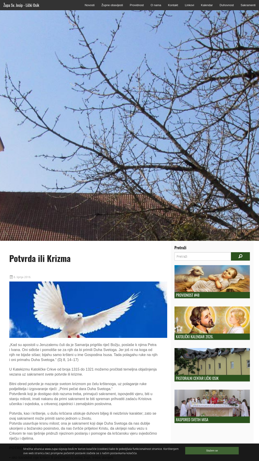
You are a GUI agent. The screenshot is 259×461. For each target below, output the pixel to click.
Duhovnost (227, 5)
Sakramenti (248, 5)
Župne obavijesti (112, 5)
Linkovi (189, 5)
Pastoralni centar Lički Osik (197, 378)
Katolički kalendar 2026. (194, 336)
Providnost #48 (187, 295)
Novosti (90, 5)
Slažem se (212, 450)
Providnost (137, 5)
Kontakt (173, 5)
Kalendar (207, 5)
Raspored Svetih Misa (192, 419)
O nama (156, 5)
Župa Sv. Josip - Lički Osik (21, 5)
